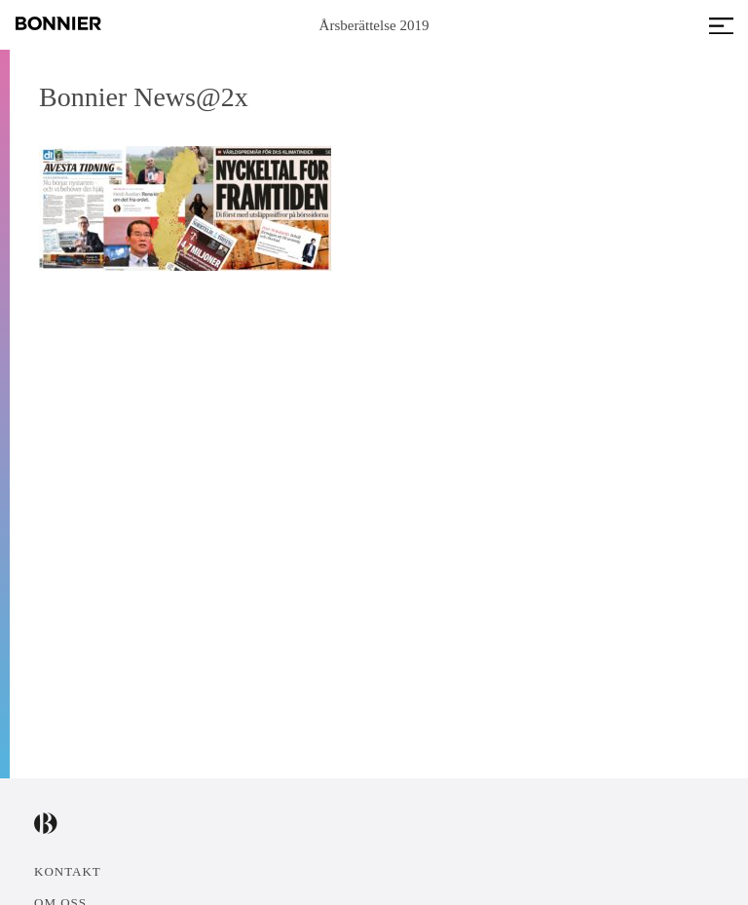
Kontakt (67, 871)
